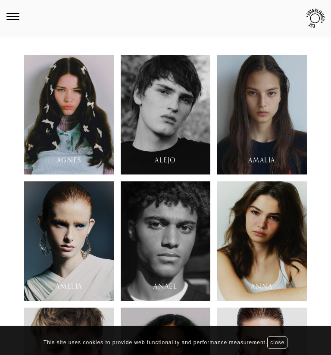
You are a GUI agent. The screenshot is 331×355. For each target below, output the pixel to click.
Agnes (69, 160)
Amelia (69, 286)
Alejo (165, 160)
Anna (261, 286)
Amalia (261, 160)
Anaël (165, 286)
